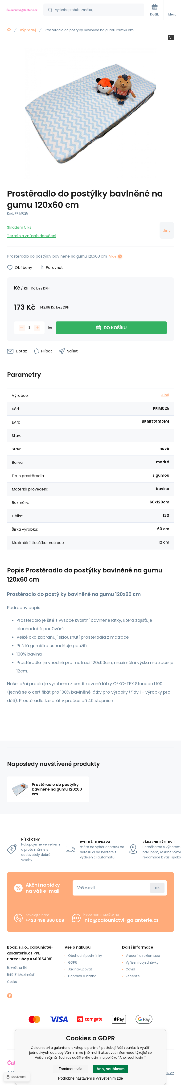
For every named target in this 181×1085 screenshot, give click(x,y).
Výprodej (28, 30)
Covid (130, 969)
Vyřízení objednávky (142, 962)
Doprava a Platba (82, 976)
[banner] (21, 10)
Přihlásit (157, 888)
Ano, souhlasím (110, 1069)
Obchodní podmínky (85, 955)
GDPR (72, 962)
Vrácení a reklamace (143, 955)
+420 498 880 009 (44, 920)
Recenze (133, 976)
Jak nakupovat (80, 969)
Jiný (166, 230)
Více (112, 256)
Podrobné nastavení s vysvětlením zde (90, 1078)
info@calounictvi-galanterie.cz (121, 920)
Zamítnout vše (70, 1069)
